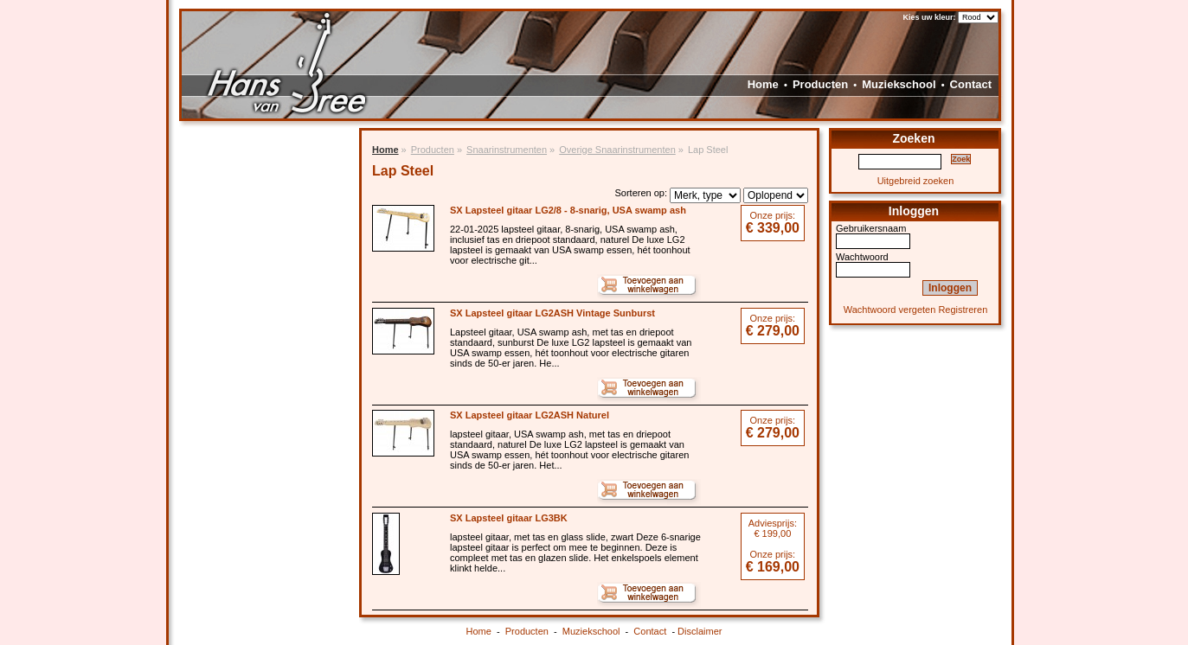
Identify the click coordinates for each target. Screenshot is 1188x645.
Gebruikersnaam (871, 228)
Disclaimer (699, 631)
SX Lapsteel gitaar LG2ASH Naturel (529, 415)
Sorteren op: (640, 193)
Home (763, 84)
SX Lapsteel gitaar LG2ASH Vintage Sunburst (552, 313)
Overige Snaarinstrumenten (617, 149)
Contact (971, 84)
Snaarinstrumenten (506, 149)
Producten (820, 84)
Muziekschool (898, 84)
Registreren (962, 309)
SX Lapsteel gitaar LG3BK (509, 518)
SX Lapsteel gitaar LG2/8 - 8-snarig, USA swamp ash (568, 210)
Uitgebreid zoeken (915, 181)
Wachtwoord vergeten (890, 309)
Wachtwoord (862, 257)
